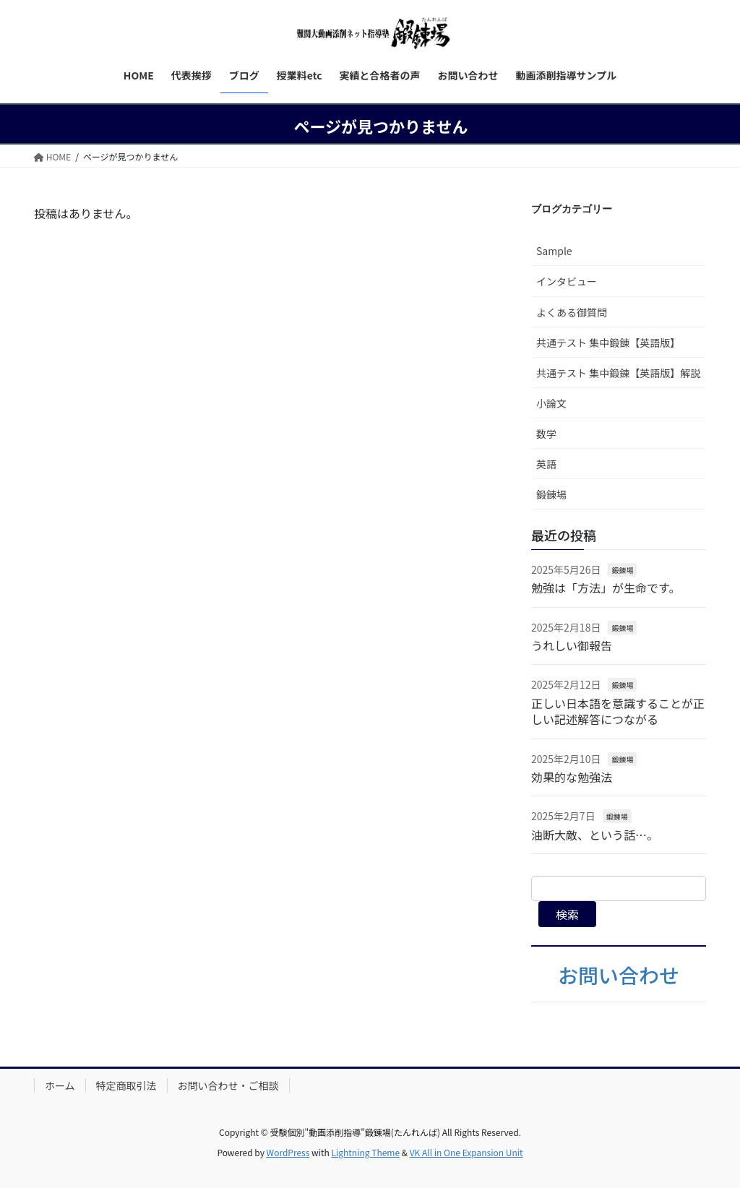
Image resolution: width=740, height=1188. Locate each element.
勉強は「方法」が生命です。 (605, 587)
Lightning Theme (365, 1152)
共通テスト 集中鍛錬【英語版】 (608, 342)
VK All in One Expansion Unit (466, 1152)
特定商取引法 (126, 1085)
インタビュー (566, 281)
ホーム (60, 1085)
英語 (546, 464)
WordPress (288, 1152)
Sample (554, 251)
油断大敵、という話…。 (594, 834)
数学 (546, 433)
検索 (567, 914)
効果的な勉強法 (571, 776)
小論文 (551, 403)
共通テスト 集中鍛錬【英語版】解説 (618, 373)
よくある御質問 (571, 312)
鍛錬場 (551, 494)
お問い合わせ (618, 974)
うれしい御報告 (571, 645)
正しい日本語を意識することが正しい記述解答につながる (618, 711)
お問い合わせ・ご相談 (228, 1085)
